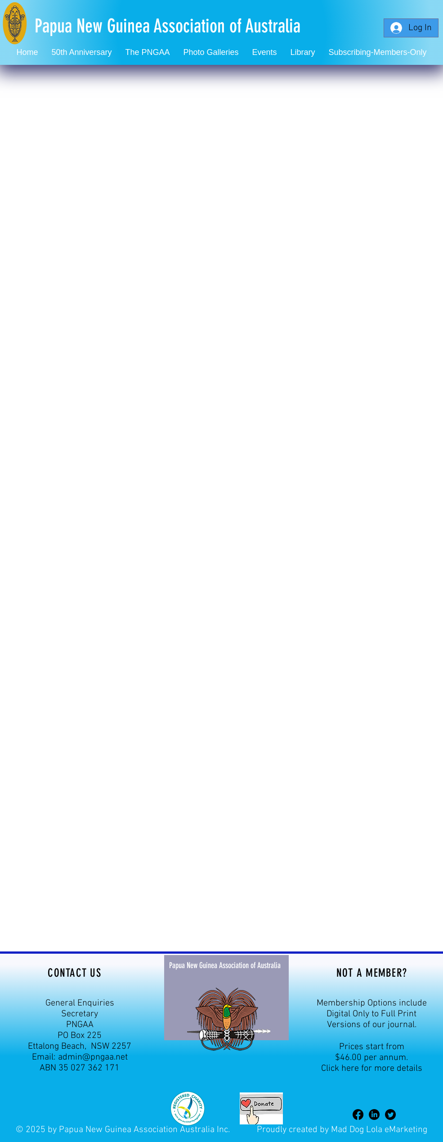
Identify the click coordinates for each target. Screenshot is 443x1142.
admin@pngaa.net (93, 1057)
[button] (265, 52)
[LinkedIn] (374, 1114)
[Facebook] (358, 1114)
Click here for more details (371, 1068)
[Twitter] (390, 1114)
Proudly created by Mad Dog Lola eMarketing (342, 1129)
